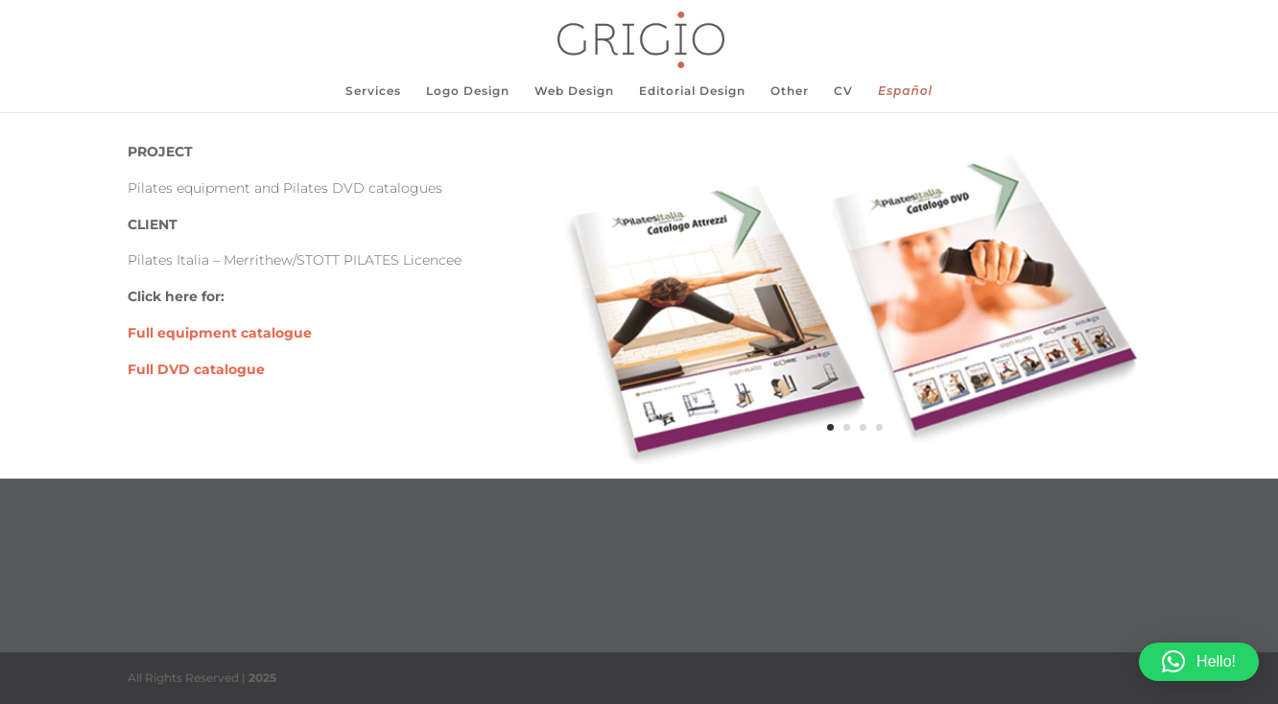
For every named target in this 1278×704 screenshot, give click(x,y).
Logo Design (467, 91)
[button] (1199, 662)
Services (373, 91)
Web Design (574, 91)
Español (905, 91)
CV (843, 91)
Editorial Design (692, 91)
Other (789, 91)
